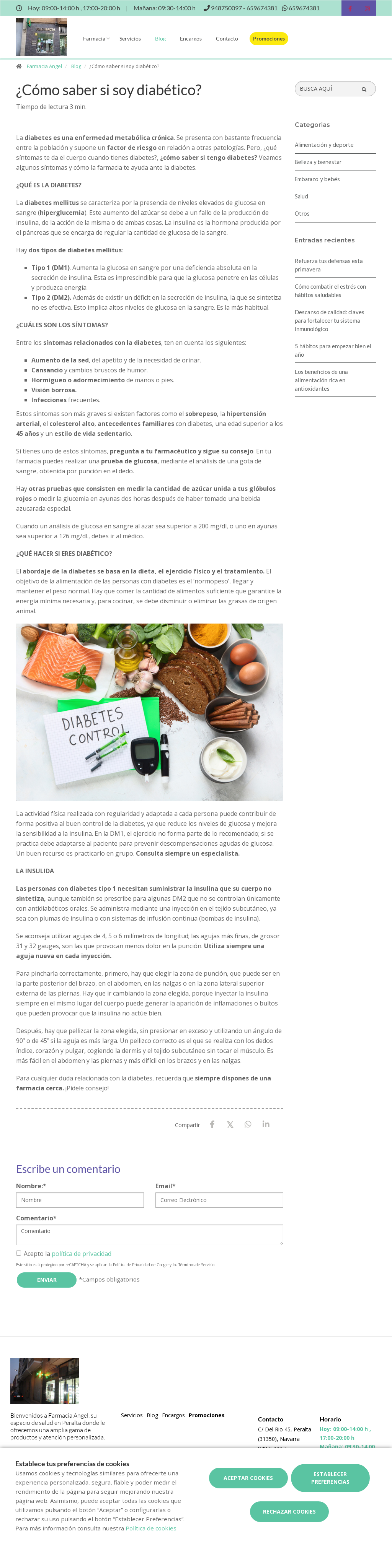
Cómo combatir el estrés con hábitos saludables (330, 290)
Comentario (36, 1218)
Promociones (269, 38)
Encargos (191, 38)
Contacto (227, 38)
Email (165, 1186)
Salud (301, 196)
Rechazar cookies (289, 1511)
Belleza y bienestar (318, 162)
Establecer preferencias (330, 1477)
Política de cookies (151, 1528)
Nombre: (31, 1186)
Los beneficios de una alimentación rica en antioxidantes (321, 380)
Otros (302, 214)
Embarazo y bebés (317, 179)
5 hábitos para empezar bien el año (333, 350)
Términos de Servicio (196, 1264)
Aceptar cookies (248, 1477)
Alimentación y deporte (324, 145)
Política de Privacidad (131, 1264)
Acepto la (63, 1253)
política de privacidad (81, 1253)
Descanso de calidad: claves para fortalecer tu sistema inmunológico (329, 320)
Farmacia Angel (44, 66)
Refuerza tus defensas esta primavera (329, 265)
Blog (160, 38)
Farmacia (94, 38)
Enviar (47, 1279)
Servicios (130, 38)
